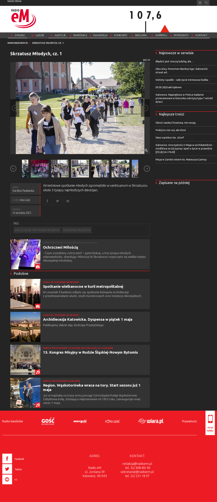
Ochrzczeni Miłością (60, 247)
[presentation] (20, 485)
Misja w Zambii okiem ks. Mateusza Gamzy (181, 159)
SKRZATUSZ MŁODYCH (76, 230)
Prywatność (189, 421)
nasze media (14, 1)
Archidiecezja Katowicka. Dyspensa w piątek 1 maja (87, 319)
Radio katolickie (12, 421)
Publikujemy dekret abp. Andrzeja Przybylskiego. (74, 325)
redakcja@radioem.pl (137, 463)
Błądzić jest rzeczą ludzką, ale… (175, 61)
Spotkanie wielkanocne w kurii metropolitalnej (83, 286)
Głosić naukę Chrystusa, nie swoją (176, 122)
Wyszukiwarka (206, 3)
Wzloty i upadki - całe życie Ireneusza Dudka (182, 79)
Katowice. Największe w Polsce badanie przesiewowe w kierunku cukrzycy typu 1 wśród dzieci (184, 98)
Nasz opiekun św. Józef (170, 137)
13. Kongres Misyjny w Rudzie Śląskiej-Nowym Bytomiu (90, 352)
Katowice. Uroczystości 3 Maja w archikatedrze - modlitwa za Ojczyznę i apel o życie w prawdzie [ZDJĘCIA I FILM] (184, 148)
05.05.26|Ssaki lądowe (169, 87)
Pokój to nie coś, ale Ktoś (171, 130)
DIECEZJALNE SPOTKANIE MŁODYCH (37, 230)
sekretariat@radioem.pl (137, 471)
